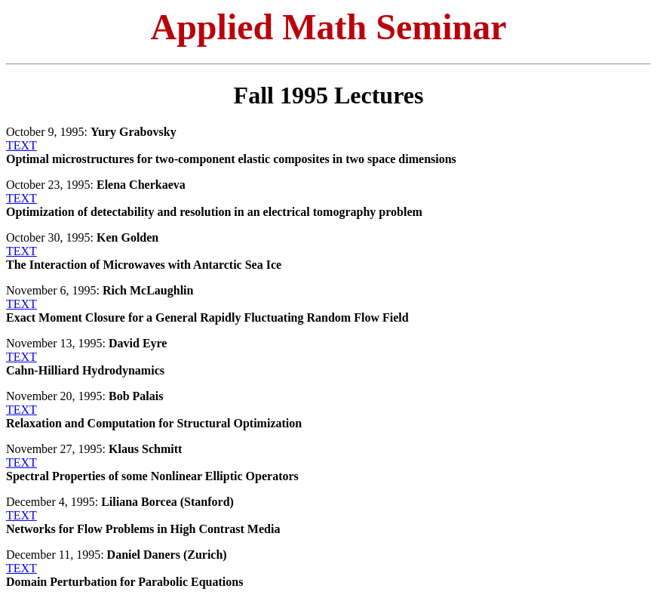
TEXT (21, 145)
